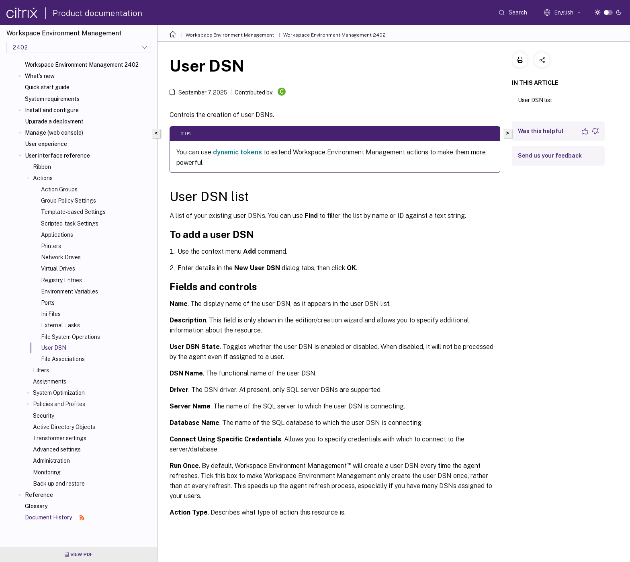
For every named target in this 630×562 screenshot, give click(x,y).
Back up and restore (59, 483)
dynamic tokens (237, 152)
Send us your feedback (550, 155)
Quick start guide (47, 87)
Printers (51, 246)
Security (43, 415)
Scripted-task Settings (69, 223)
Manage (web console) (54, 132)
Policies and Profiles (59, 404)
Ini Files (51, 314)
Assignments (49, 381)
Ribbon (42, 167)
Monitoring (47, 472)
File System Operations (70, 337)
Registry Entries (61, 280)
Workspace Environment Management (230, 35)
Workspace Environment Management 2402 (82, 65)
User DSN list (539, 99)
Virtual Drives (58, 268)
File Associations (63, 359)
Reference (39, 495)
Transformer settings (59, 438)
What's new (40, 76)
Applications (57, 235)
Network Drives (61, 257)
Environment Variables (69, 291)
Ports (48, 302)
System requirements (52, 99)
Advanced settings (57, 449)
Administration (51, 460)
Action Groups (59, 189)
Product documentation (97, 13)
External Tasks (60, 325)
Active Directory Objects (64, 427)
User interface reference (57, 155)
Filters (41, 370)
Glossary (36, 506)
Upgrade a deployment (54, 121)
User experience (46, 144)
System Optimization (59, 393)
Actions (43, 178)
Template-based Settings (73, 212)
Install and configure (52, 110)
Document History (54, 517)
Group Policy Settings (68, 200)
